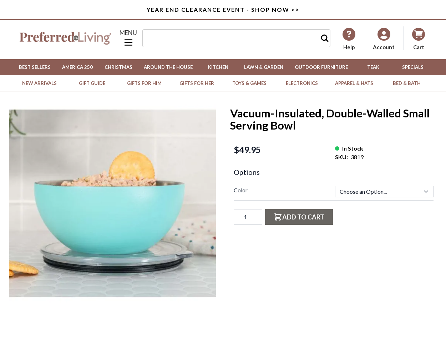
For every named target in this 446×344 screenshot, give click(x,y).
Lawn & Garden (263, 67)
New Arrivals (39, 83)
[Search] (324, 38)
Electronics (302, 83)
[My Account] (349, 39)
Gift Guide (92, 83)
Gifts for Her (196, 83)
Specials (413, 67)
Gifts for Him (144, 83)
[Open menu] (128, 38)
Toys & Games (249, 83)
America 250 (77, 67)
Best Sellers (35, 67)
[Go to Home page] (65, 38)
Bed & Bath (407, 83)
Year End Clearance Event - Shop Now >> (223, 9)
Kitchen (218, 67)
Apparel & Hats (354, 83)
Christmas (118, 67)
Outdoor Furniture (321, 67)
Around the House (168, 67)
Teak (373, 67)
